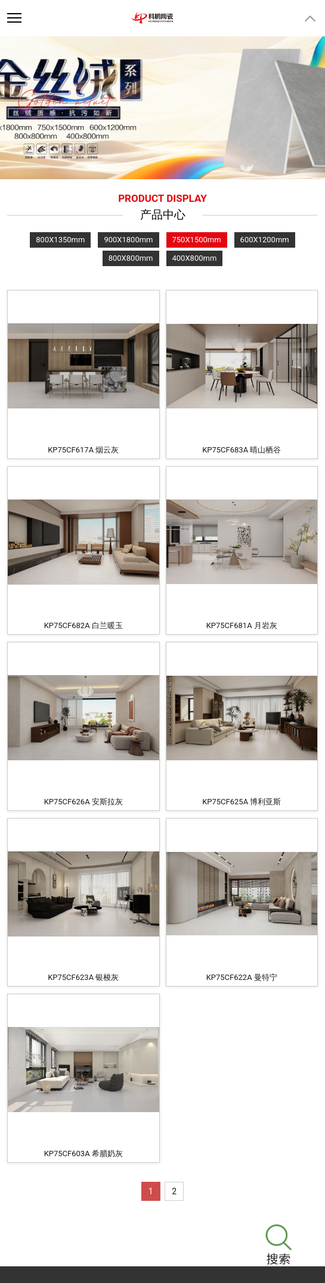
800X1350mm (60, 239)
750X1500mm (196, 239)
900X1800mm (128, 239)
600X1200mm (264, 239)
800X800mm (131, 258)
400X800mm (194, 258)
